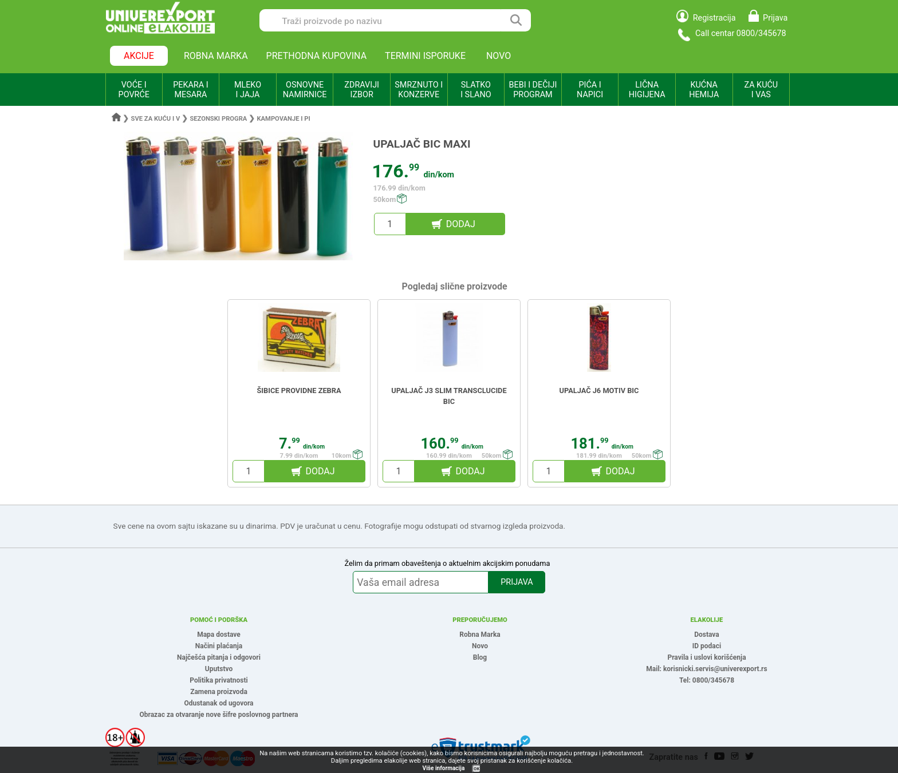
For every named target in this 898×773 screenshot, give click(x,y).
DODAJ (460, 224)
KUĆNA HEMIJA (704, 90)
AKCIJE (139, 55)
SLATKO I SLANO (475, 90)
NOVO (498, 55)
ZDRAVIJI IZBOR (361, 90)
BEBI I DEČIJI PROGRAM (533, 90)
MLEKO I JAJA (247, 90)
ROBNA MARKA (216, 55)
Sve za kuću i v (155, 118)
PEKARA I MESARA (190, 90)
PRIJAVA (517, 582)
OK (476, 768)
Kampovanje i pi (283, 118)
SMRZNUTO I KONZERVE (419, 90)
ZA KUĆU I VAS (761, 90)
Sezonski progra (218, 118)
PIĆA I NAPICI (590, 90)
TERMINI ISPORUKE (425, 55)
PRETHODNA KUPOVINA (316, 55)
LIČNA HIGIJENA (647, 90)
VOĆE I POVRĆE (134, 90)
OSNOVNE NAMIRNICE (305, 90)
